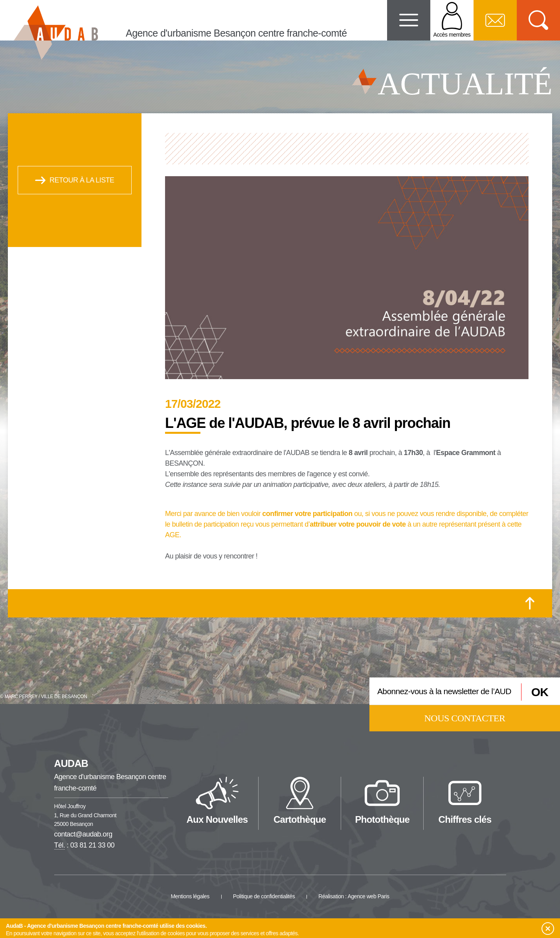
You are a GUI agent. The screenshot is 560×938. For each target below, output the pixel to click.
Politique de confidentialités (264, 896)
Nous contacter (464, 718)
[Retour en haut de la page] (529, 603)
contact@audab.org (83, 834)
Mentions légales (190, 896)
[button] (548, 928)
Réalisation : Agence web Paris (353, 896)
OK (539, 692)
